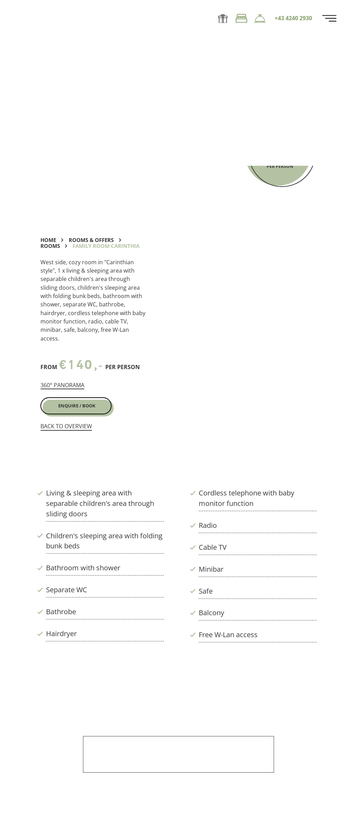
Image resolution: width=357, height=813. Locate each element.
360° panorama (62, 385)
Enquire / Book (77, 405)
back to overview (66, 426)
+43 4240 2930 (293, 18)
